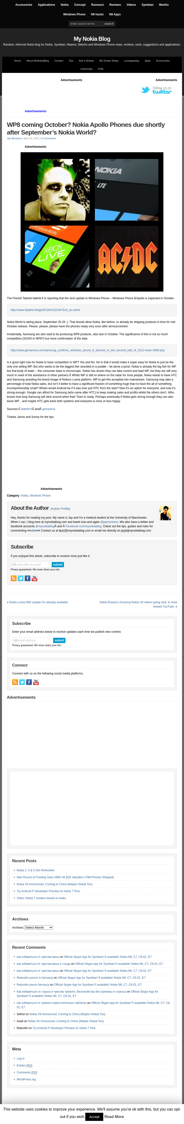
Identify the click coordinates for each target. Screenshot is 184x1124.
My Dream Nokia (108, 60)
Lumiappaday (131, 60)
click (33, 530)
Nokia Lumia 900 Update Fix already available (38, 602)
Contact (58, 60)
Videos (131, 4)
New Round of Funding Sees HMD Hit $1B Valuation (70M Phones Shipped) (65, 877)
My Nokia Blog (92, 38)
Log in (21, 1058)
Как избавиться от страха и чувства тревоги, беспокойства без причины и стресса (71, 991)
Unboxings (86, 68)
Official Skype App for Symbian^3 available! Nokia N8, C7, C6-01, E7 (107, 957)
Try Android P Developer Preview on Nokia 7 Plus (48, 891)
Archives (17, 927)
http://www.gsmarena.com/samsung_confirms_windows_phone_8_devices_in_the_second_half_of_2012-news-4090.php (88, 350)
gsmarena (48, 409)
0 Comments (48, 138)
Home (17, 60)
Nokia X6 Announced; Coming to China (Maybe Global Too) (54, 884)
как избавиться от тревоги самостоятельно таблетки (51, 1003)
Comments (27, 1072)
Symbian (148, 4)
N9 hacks (97, 14)
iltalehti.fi (26, 409)
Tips (71, 60)
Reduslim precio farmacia (33, 984)
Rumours (97, 4)
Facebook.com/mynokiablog (83, 526)
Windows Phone (74, 14)
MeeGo (164, 4)
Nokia (65, 4)
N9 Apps (115, 14)
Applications (46, 4)
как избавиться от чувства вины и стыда (43, 964)
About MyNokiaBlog (37, 60)
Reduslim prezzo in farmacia (35, 977)
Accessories (23, 4)
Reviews (115, 4)
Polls (101, 68)
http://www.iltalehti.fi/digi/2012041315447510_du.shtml (45, 310)
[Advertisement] (94, 93)
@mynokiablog (45, 526)
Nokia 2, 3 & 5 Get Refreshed (35, 870)
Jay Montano (14, 138)
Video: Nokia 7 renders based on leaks (41, 898)
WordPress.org (26, 1079)
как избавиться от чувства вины (38, 957)
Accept (94, 1117)
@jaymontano (109, 522)
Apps (147, 60)
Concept (80, 4)
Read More (114, 1117)
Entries (24, 1065)
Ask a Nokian (86, 60)
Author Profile (60, 508)
